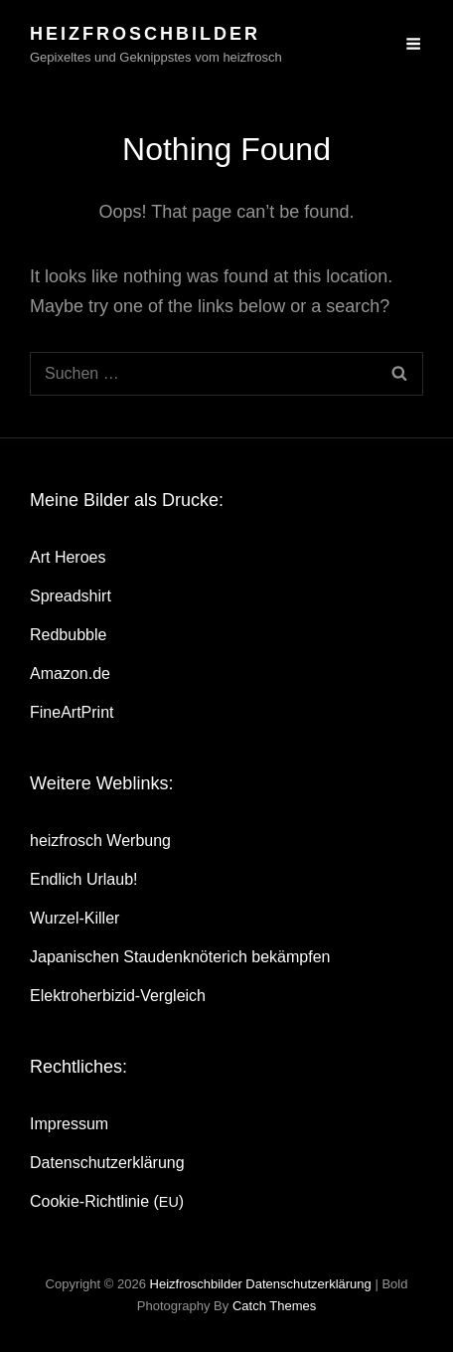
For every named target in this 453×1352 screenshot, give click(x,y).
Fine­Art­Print (71, 712)
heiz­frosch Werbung (100, 840)
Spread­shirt (70, 596)
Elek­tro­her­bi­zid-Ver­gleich (118, 995)
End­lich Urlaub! (84, 879)
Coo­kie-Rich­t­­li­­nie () (107, 1201)
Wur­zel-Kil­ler (74, 918)
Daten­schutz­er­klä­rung (107, 1162)
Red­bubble (68, 634)
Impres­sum (69, 1123)
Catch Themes (274, 1305)
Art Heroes (67, 557)
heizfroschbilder (145, 34)
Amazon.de (70, 673)
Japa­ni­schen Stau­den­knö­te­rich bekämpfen (180, 956)
